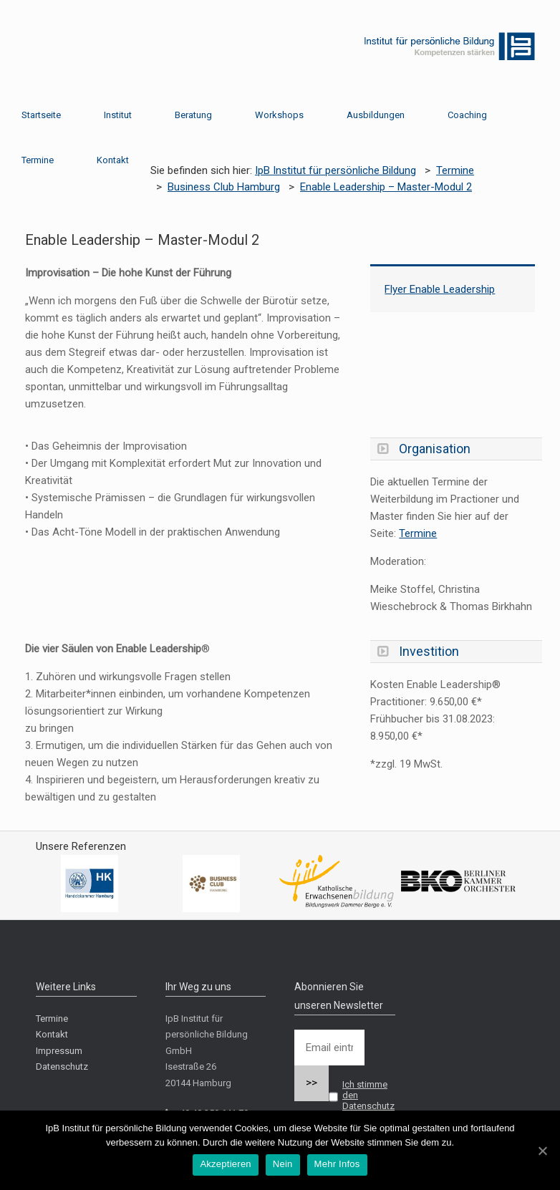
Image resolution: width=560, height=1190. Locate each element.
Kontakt (113, 160)
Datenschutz (62, 1066)
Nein (283, 1163)
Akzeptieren (225, 1163)
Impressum (59, 1050)
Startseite (41, 115)
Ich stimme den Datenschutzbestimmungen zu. (344, 1106)
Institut (118, 115)
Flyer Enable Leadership (440, 289)
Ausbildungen (376, 115)
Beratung (193, 115)
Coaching (467, 115)
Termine (37, 160)
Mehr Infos (337, 1163)
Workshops (279, 115)
